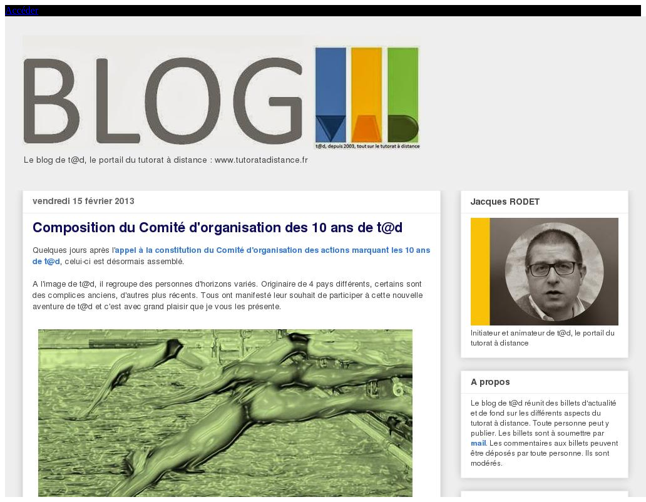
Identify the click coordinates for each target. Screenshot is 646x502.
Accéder (21, 10)
